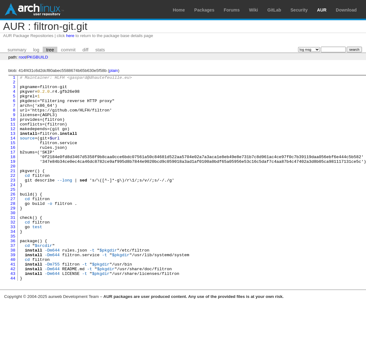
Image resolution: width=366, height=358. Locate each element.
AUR (321, 9)
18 (12, 173)
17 (12, 168)
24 (12, 207)
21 (12, 190)
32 (12, 252)
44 (12, 319)
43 (12, 313)
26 (12, 218)
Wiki (253, 9)
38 (12, 285)
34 (12, 263)
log (36, 49)
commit (68, 49)
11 (12, 134)
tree (50, 49)
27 (12, 224)
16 (12, 162)
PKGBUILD (37, 57)
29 (12, 235)
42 (12, 308)
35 (12, 268)
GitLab (274, 9)
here (70, 35)
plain (113, 70)
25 (12, 212)
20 (12, 184)
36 (12, 274)
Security (299, 9)
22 (12, 196)
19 (12, 179)
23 (12, 201)
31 (12, 246)
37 (12, 280)
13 (12, 145)
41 (12, 302)
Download (346, 9)
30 (12, 240)
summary (16, 49)
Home (179, 9)
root (22, 57)
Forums (232, 9)
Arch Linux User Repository (34, 9)
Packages (204, 9)
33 (12, 257)
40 (12, 296)
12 (12, 140)
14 (12, 151)
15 (12, 156)
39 (12, 291)
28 (12, 229)
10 (12, 128)
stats (100, 49)
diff (85, 49)
